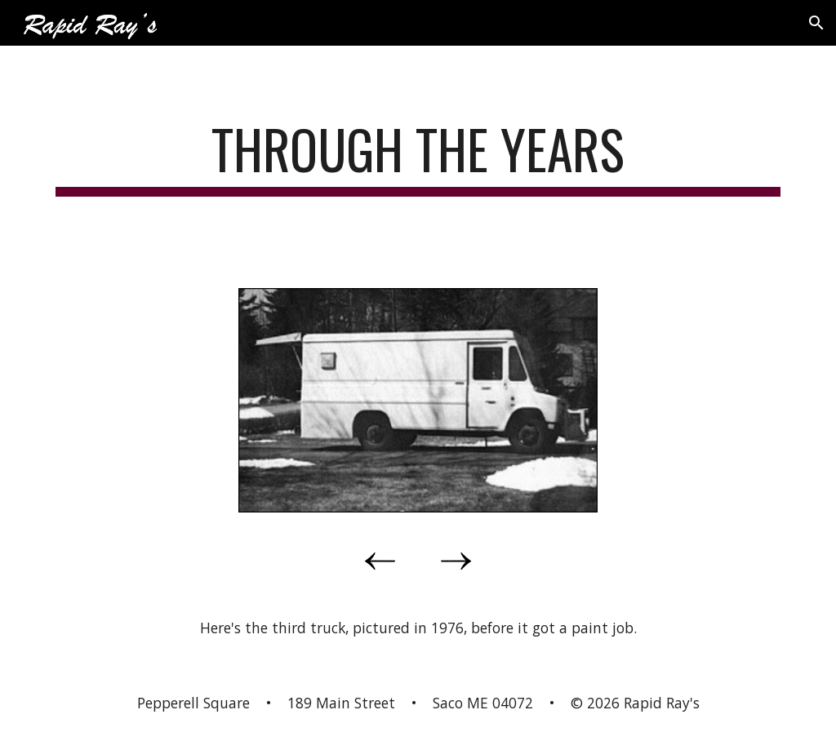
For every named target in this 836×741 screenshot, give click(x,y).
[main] (418, 157)
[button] (816, 22)
